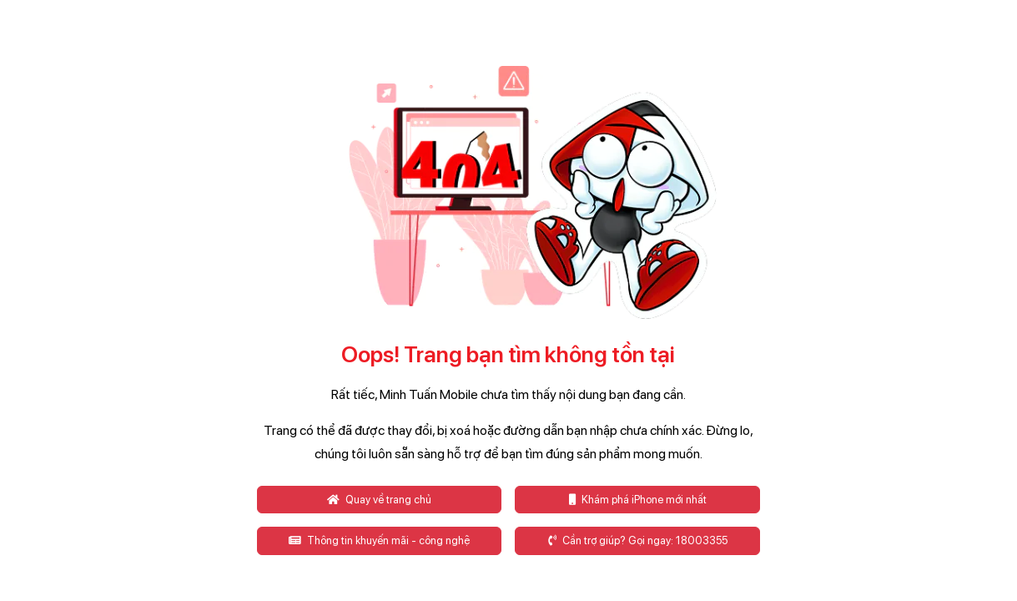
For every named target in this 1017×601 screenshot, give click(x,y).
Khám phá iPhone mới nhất (638, 499)
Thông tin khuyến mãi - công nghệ (379, 540)
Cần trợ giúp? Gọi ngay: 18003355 (638, 540)
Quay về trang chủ (379, 499)
